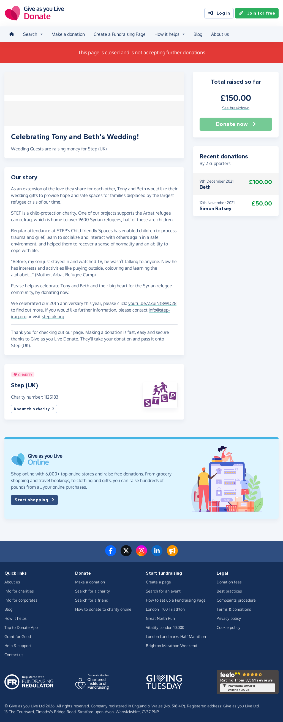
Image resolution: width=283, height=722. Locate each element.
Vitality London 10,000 (165, 625)
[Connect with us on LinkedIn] (156, 552)
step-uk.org (53, 315)
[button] (160, 393)
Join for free (256, 13)
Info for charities (19, 589)
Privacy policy (229, 616)
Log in (219, 13)
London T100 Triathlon (165, 607)
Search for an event (163, 589)
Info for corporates (20, 598)
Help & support (17, 644)
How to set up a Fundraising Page (176, 598)
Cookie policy (228, 625)
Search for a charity (92, 589)
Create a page (158, 580)
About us (220, 34)
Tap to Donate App (21, 625)
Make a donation (68, 34)
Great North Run (160, 616)
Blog (198, 34)
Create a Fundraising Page (120, 34)
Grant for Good (17, 634)
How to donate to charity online (103, 607)
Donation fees (229, 580)
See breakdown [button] (235, 107)
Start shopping (34, 498)
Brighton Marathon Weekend (171, 644)
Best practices (229, 589)
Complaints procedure (236, 598)
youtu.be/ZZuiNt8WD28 (152, 301)
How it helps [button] (166, 34)
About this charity (34, 407)
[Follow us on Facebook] (110, 552)
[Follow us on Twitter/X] (126, 552)
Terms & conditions (234, 607)
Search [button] (30, 34)
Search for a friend (91, 598)
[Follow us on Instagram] (141, 552)
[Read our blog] (172, 552)
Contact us (13, 653)
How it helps (15, 616)
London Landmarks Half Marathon (176, 634)
